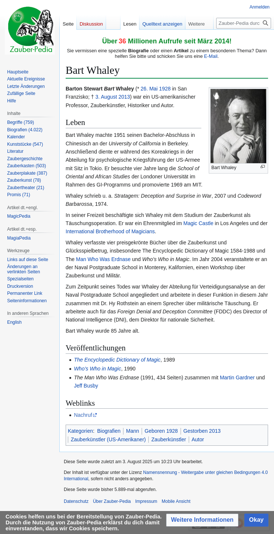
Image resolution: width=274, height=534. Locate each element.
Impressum (146, 501)
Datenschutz (76, 501)
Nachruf (83, 415)
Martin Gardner (237, 377)
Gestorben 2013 (202, 431)
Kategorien (80, 431)
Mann (132, 431)
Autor (198, 439)
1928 (165, 89)
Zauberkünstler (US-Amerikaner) (108, 439)
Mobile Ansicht (176, 501)
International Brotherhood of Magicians (110, 231)
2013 (124, 97)
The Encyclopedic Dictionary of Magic (117, 360)
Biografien (109, 431)
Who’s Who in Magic (97, 369)
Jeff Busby (86, 386)
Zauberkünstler (168, 439)
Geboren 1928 (161, 431)
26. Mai (149, 89)
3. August (106, 97)
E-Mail (210, 56)
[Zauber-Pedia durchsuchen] (243, 23)
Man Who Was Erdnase (103, 259)
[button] (202, 520)
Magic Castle (199, 223)
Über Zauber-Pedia (112, 501)
